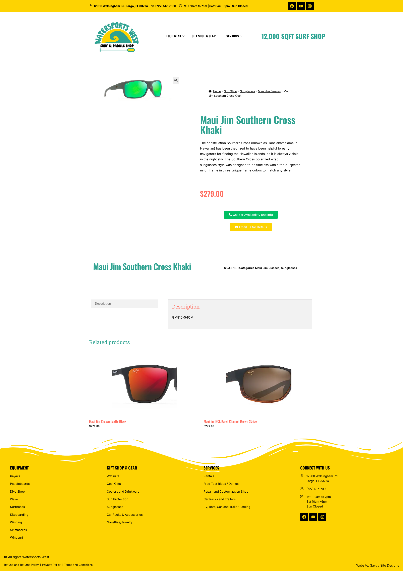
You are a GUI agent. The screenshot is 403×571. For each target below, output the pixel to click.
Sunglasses (247, 91)
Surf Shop (230, 91)
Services (268, 36)
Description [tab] (103, 303)
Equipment (209, 36)
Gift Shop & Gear (239, 36)
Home (217, 91)
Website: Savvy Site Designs (377, 565)
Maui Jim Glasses (269, 91)
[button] (176, 80)
